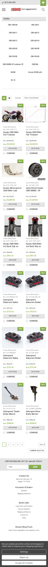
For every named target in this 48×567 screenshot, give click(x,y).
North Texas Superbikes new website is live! (24, 530)
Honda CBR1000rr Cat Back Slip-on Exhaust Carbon (34, 246)
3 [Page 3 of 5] (13, 445)
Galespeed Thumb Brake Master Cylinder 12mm (11, 414)
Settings (24, 551)
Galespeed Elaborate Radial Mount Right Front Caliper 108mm (11, 359)
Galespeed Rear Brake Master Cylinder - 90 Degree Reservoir (35, 415)
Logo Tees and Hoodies (24, 506)
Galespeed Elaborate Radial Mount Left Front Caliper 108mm (33, 359)
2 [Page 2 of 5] (8, 445)
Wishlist (24, 491)
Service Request (24, 509)
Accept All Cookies (24, 563)
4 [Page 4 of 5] (17, 445)
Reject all (24, 557)
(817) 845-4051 (9, 2)
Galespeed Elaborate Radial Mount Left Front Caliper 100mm (33, 303)
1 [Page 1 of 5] (4, 445)
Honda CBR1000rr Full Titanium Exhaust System (11, 135)
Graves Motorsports (9, 127)
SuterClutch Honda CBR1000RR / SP (34, 189)
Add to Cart (12, 260)
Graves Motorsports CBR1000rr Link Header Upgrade (12, 190)
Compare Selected (37, 450)
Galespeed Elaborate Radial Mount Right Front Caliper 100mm (11, 303)
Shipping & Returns (24, 494)
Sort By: (18, 98)
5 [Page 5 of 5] (22, 445)
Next (43, 444)
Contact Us (24, 515)
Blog (24, 518)
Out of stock (13, 148)
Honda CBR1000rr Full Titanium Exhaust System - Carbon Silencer (34, 136)
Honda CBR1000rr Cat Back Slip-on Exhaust (11, 246)
